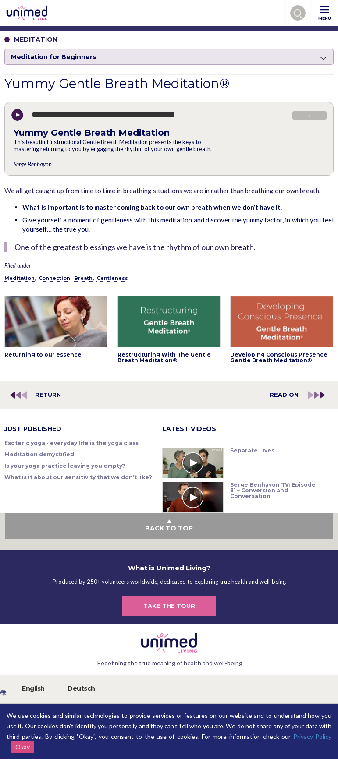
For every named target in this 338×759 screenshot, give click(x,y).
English (33, 688)
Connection (54, 278)
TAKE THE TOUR (169, 605)
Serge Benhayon (33, 164)
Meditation (19, 278)
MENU (324, 13)
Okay (22, 747)
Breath (83, 278)
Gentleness (112, 278)
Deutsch (81, 688)
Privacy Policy (312, 736)
